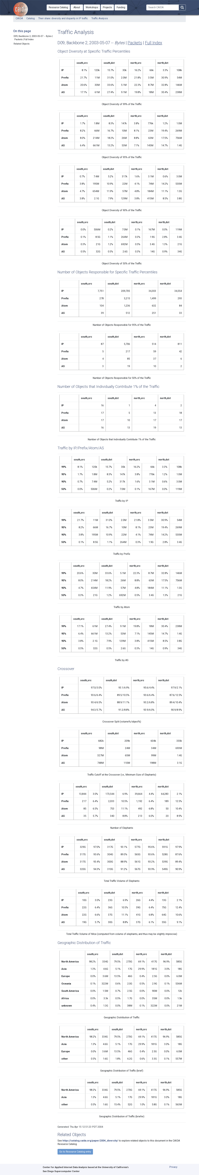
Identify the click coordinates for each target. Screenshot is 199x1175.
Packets (135, 42)
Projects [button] (108, 7)
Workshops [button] (93, 7)
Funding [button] (122, 7)
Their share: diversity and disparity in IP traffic (63, 18)
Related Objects (22, 44)
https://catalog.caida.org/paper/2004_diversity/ (90, 1140)
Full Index (153, 42)
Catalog (30, 18)
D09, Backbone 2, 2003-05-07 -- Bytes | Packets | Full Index (33, 38)
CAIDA (19, 18)
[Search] (162, 7)
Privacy (173, 1167)
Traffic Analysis (99, 18)
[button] (58, 7)
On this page (22, 31)
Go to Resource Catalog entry (75, 1151)
